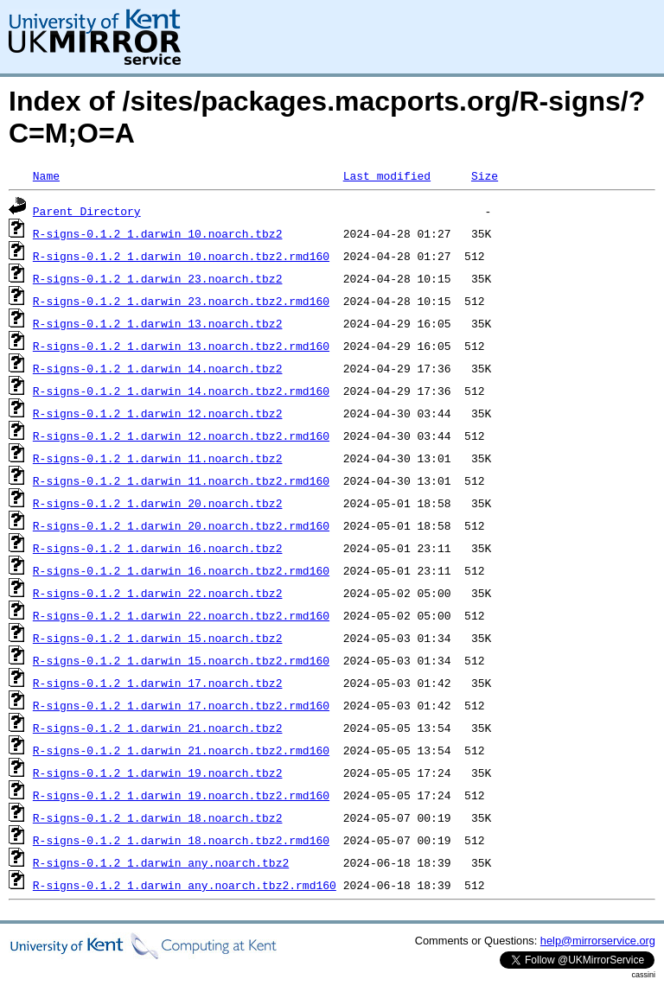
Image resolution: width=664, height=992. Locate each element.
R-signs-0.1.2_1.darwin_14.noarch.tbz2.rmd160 (181, 390)
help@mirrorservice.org (597, 940)
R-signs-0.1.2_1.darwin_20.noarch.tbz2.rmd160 (181, 525)
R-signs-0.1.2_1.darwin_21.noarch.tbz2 (158, 727)
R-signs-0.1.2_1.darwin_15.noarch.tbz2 (158, 637)
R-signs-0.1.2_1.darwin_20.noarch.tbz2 (158, 503)
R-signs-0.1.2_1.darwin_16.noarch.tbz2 (158, 548)
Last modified (387, 175)
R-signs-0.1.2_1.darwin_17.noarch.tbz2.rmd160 (181, 705)
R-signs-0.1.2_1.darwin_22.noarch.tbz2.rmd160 (181, 615)
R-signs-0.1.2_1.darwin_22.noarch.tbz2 (158, 593)
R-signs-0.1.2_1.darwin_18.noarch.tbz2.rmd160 (181, 840)
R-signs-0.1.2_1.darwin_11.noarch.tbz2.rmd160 (181, 480)
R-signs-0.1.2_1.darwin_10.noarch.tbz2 (158, 233)
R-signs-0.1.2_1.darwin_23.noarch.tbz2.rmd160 (181, 300)
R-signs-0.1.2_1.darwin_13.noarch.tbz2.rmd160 (181, 345)
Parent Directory (87, 211)
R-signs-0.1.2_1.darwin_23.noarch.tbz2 (158, 278)
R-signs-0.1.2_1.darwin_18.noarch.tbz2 (158, 817)
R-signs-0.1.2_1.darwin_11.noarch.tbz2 (158, 458)
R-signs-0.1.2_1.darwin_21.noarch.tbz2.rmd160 (181, 750)
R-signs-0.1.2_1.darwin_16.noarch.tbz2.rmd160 (181, 570)
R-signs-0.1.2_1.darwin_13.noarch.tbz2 (158, 323)
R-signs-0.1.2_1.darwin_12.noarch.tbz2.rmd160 (181, 435)
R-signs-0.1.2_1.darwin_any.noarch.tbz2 (161, 862)
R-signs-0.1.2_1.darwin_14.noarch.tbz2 (158, 368)
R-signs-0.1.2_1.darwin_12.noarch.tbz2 (158, 413)
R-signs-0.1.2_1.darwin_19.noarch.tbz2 (158, 772)
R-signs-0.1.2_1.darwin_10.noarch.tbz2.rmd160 (181, 256)
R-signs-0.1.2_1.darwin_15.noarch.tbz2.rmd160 (181, 660)
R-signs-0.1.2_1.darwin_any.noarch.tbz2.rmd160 (184, 885)
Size (484, 175)
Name (46, 175)
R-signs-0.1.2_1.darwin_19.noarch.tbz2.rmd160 (181, 795)
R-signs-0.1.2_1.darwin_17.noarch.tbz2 (158, 682)
